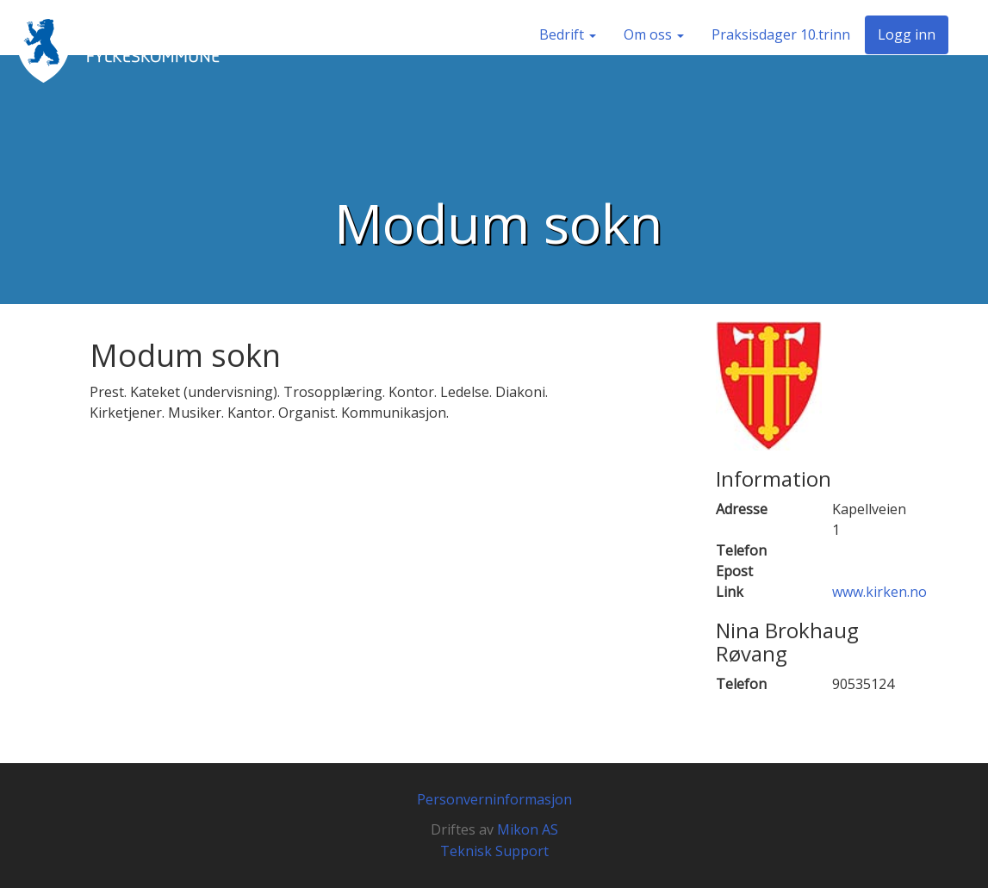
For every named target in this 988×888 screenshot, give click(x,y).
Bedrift (567, 34)
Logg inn (906, 34)
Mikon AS (527, 829)
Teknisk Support (494, 850)
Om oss (654, 34)
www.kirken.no (879, 591)
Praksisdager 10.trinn (780, 34)
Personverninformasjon (494, 799)
